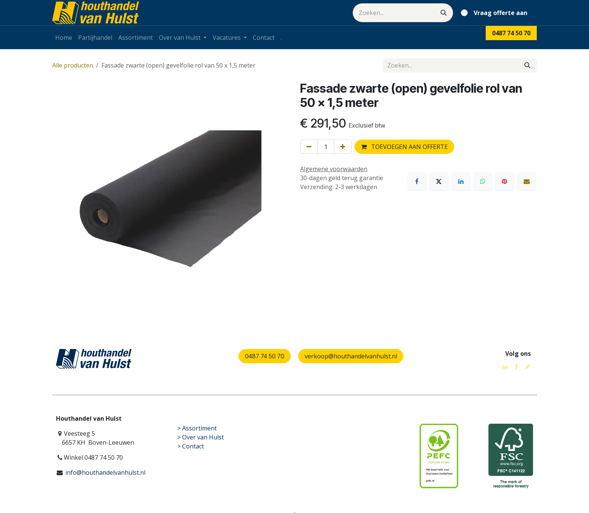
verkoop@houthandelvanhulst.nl (351, 356)
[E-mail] (527, 181)
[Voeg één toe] (343, 147)
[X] (439, 181)
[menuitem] (63, 37)
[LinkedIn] (461, 181)
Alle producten (72, 65)
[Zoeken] (443, 12)
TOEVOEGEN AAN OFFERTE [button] (404, 147)
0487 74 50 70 (264, 356)
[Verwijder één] (309, 147)
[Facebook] (417, 181)
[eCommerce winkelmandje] (496, 13)
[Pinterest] (504, 181)
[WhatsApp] (483, 181)
